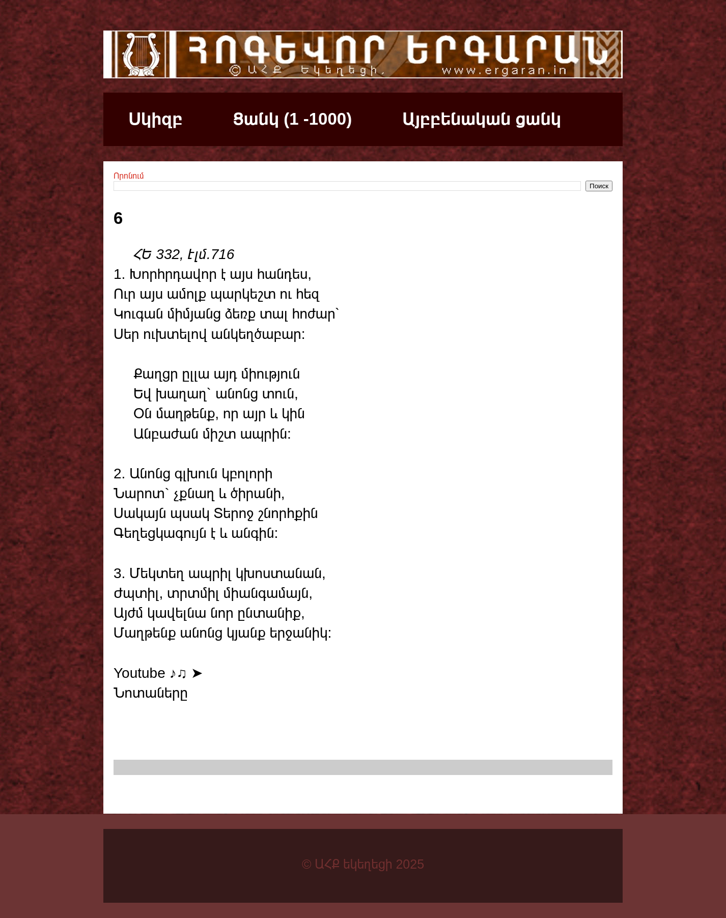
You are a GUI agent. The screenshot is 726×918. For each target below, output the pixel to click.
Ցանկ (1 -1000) (292, 118)
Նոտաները (151, 693)
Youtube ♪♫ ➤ (158, 673)
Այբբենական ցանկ (481, 118)
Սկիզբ (156, 118)
